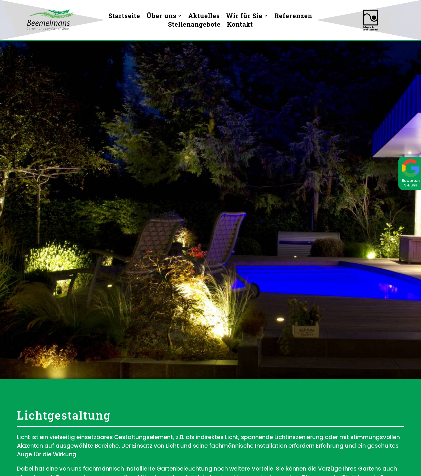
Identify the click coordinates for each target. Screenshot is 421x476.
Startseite (124, 17)
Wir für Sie (244, 17)
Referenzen (293, 17)
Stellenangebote (194, 25)
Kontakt (240, 25)
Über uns (161, 17)
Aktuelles (204, 17)
